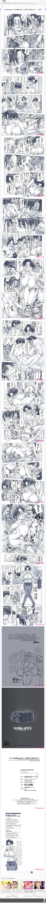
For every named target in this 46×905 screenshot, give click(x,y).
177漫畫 (3, 1)
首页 (2, 3)
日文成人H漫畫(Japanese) (8, 3)
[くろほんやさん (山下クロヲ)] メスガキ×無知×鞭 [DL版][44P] (39, 891)
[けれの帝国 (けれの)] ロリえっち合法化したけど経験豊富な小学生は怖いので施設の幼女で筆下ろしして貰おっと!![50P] (28, 892)
